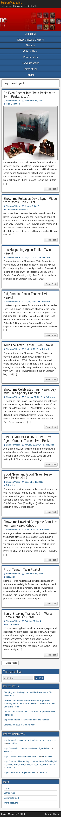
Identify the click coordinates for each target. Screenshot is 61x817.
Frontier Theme (52, 814)
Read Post (51, 189)
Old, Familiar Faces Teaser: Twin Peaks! (25, 295)
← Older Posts (10, 663)
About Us (30, 45)
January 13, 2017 (33, 445)
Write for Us (29, 51)
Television (23, 209)
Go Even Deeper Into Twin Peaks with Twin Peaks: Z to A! (29, 95)
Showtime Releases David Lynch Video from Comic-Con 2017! (30, 200)
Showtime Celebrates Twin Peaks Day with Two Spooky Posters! (29, 391)
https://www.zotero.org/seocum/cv (19, 772)
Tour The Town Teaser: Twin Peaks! (28, 345)
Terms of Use (30, 69)
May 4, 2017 (30, 301)
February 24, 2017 (33, 397)
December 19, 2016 (34, 482)
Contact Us (30, 33)
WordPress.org (11, 803)
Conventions (12, 209)
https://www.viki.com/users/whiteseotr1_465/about (27, 748)
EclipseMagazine (11, 3)
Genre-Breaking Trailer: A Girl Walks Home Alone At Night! (28, 615)
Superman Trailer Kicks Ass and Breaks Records (26, 719)
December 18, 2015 (34, 573)
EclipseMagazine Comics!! (30, 39)
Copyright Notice (30, 63)
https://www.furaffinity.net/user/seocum (22, 756)
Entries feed (9, 793)
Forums (30, 74)
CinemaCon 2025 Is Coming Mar (19, 725)
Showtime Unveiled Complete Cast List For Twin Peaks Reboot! (30, 523)
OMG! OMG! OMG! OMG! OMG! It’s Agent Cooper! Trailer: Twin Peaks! (27, 439)
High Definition (13, 104)
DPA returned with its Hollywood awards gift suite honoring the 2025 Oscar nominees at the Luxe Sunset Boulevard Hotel (29, 703)
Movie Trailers (12, 624)
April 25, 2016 (31, 529)
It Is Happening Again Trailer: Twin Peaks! (27, 251)
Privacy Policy (30, 57)
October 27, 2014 (33, 621)
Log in (6, 788)
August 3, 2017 (32, 206)
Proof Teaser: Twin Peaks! (21, 570)
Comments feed (11, 798)
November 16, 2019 (34, 100)
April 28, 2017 (31, 349)
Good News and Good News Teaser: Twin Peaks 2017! (28, 476)
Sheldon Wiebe (13, 100)
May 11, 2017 (31, 257)
